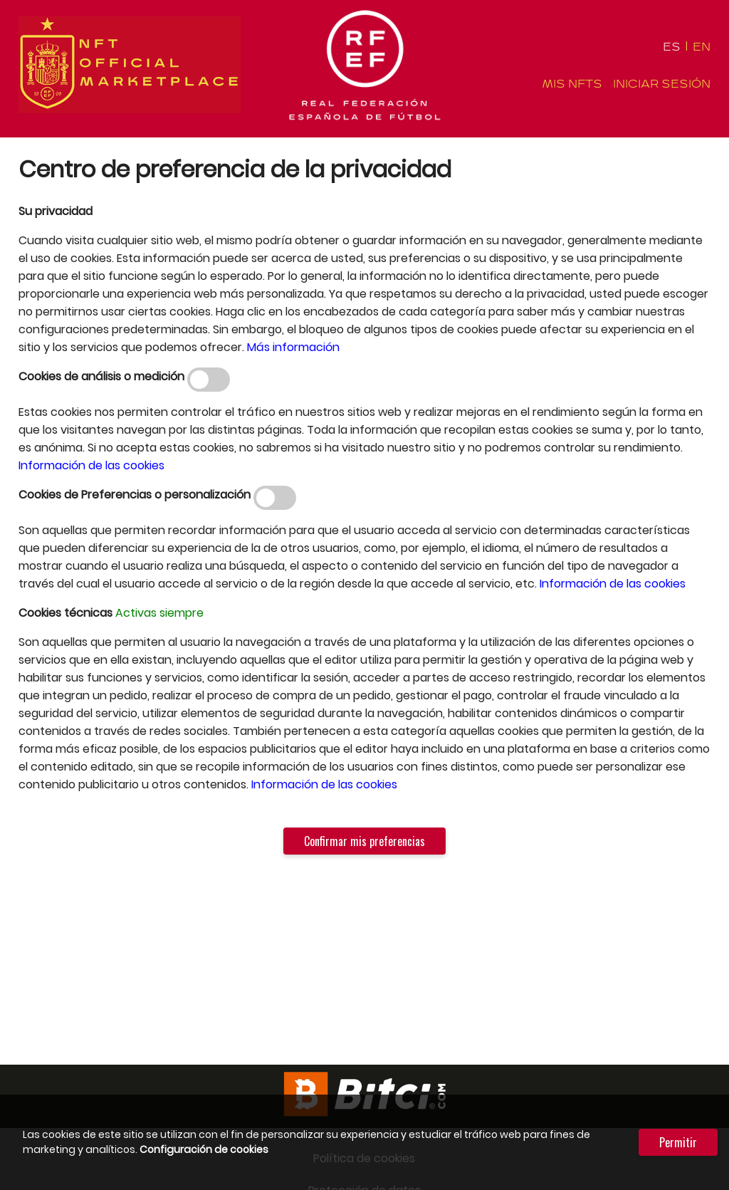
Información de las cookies (91, 465)
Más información (293, 347)
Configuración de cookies (204, 1149)
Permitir (678, 1142)
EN (701, 47)
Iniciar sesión (661, 84)
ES (672, 47)
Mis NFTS (572, 84)
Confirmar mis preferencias (364, 841)
